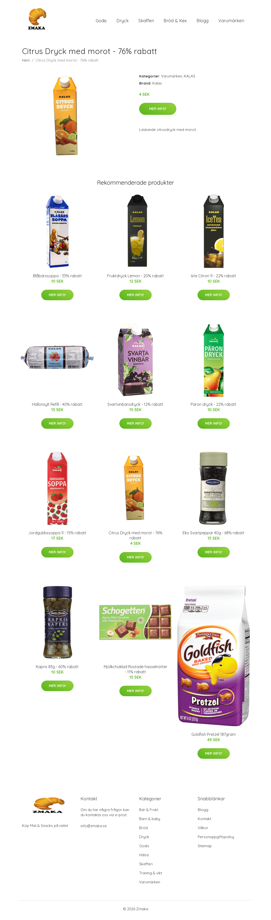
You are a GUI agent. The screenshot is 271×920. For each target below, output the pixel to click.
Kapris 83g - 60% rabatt (57, 669)
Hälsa (144, 857)
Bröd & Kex (175, 22)
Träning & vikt (150, 875)
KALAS (189, 78)
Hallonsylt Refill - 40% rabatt (57, 406)
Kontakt (204, 821)
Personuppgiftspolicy (216, 839)
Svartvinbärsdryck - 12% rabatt (135, 406)
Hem (26, 62)
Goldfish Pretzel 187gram (213, 736)
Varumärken (231, 22)
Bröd (143, 830)
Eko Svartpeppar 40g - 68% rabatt (213, 535)
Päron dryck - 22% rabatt (213, 406)
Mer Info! (157, 111)
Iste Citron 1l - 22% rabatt (213, 278)
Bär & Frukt (148, 812)
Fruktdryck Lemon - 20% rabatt (135, 278)
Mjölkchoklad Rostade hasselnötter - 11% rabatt (135, 672)
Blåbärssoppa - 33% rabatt (57, 278)
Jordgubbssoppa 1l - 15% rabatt (57, 535)
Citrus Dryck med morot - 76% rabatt (135, 538)
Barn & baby (149, 821)
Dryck (122, 22)
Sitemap (205, 848)
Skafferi (146, 22)
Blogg (202, 22)
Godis (101, 22)
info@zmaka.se (94, 828)
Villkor (203, 830)
